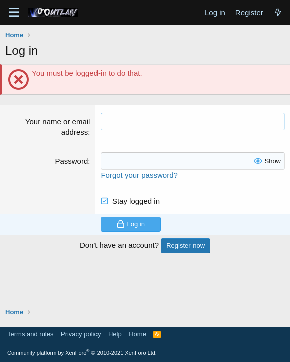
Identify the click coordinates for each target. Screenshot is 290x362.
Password (71, 161)
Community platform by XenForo (82, 353)
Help (115, 334)
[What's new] (278, 12)
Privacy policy (81, 334)
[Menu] (14, 12)
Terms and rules (30, 334)
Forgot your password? (139, 175)
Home (137, 334)
